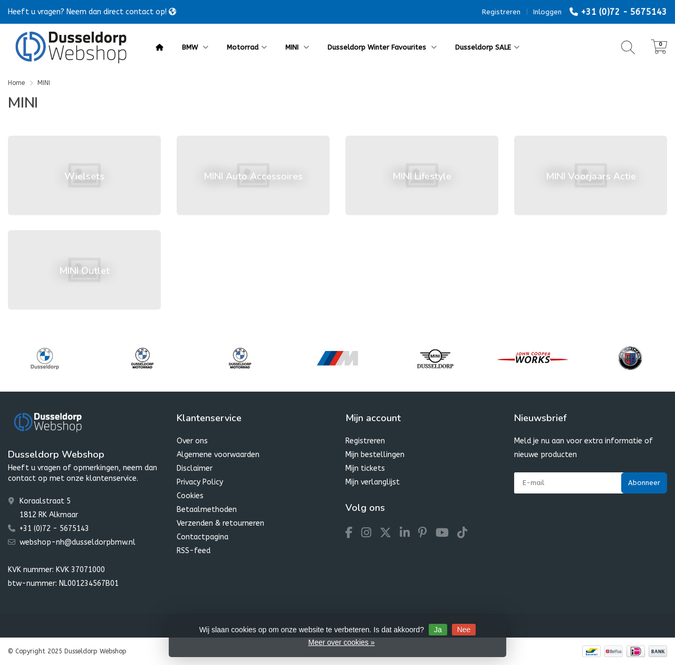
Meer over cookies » (341, 642)
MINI (297, 47)
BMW (195, 47)
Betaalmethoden (207, 509)
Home (16, 83)
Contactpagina (202, 537)
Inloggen (547, 12)
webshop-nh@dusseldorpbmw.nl (78, 542)
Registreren (501, 12)
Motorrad (247, 47)
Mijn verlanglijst (372, 482)
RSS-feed (193, 550)
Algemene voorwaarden (218, 454)
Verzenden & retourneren (220, 523)
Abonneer (644, 483)
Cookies (190, 495)
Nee (464, 629)
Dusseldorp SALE (487, 47)
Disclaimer (195, 468)
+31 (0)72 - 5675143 (624, 12)
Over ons (192, 440)
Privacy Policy (200, 482)
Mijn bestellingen (374, 454)
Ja (438, 629)
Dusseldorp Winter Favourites (382, 47)
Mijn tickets (365, 468)
